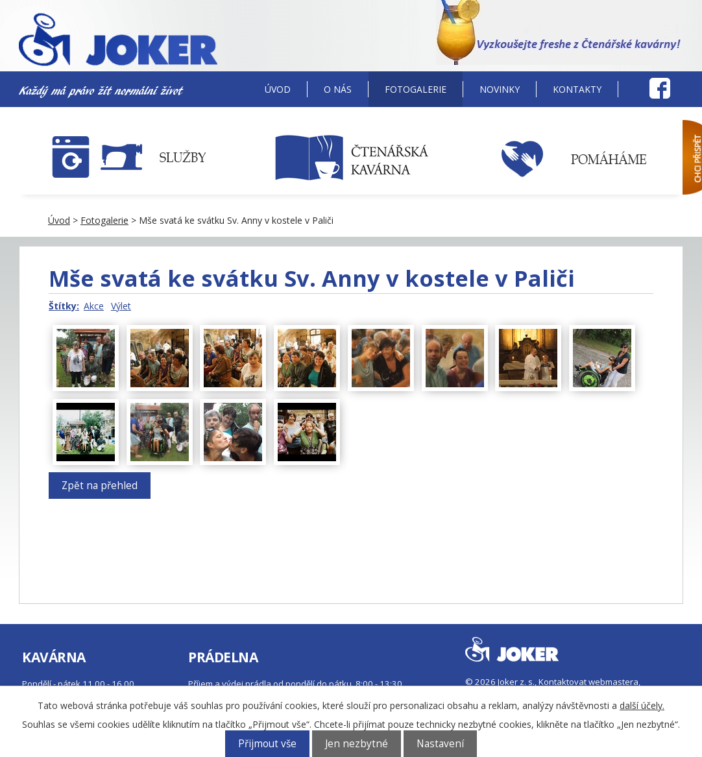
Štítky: (64, 306)
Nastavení (440, 744)
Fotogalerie (415, 89)
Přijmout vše (267, 744)
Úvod (278, 89)
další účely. (642, 705)
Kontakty (577, 89)
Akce (94, 306)
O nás (338, 89)
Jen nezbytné (356, 744)
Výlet (121, 306)
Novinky (499, 89)
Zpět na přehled (100, 485)
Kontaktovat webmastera (588, 682)
